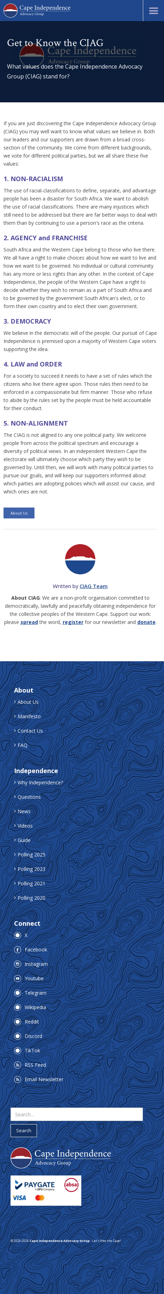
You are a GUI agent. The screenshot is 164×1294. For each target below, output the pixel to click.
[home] (37, 10)
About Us (19, 513)
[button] (153, 10)
